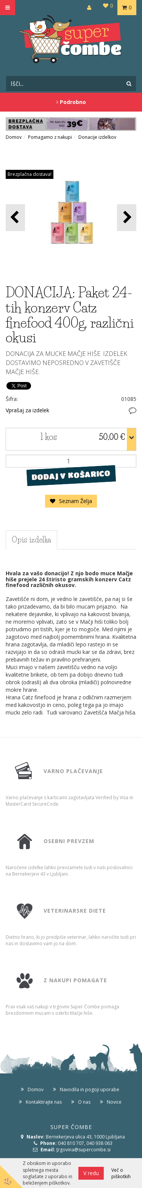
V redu (91, 1173)
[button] (126, 217)
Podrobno (71, 102)
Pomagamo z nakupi (50, 137)
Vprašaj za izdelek (27, 410)
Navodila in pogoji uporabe (89, 1089)
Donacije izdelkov (97, 137)
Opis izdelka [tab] (31, 539)
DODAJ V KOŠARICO (71, 475)
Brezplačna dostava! (29, 174)
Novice (114, 1102)
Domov (14, 137)
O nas (84, 1102)
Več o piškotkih (121, 1173)
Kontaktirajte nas (44, 1102)
